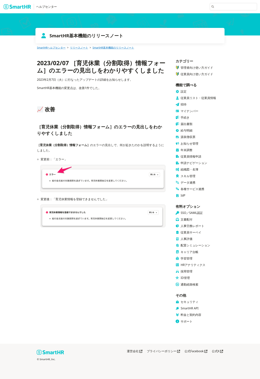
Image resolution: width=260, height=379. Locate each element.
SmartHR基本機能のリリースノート (113, 47)
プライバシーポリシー (163, 351)
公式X (217, 351)
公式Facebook (195, 351)
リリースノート (79, 47)
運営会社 (134, 351)
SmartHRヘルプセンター (51, 47)
